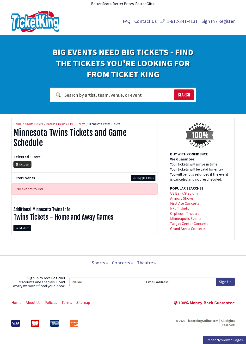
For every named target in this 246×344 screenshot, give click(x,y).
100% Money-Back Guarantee (204, 303)
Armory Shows (182, 198)
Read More (22, 228)
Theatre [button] (147, 263)
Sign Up (225, 281)
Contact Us (145, 21)
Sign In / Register (218, 21)
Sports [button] (99, 263)
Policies (51, 302)
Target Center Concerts (189, 223)
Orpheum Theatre (184, 213)
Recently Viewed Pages (224, 340)
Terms (67, 302)
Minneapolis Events (186, 218)
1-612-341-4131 (179, 21)
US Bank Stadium (184, 193)
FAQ (126, 21)
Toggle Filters (143, 178)
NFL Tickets (179, 208)
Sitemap (83, 302)
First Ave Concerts (184, 203)
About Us (33, 302)
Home (16, 302)
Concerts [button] (122, 263)
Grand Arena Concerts (188, 228)
